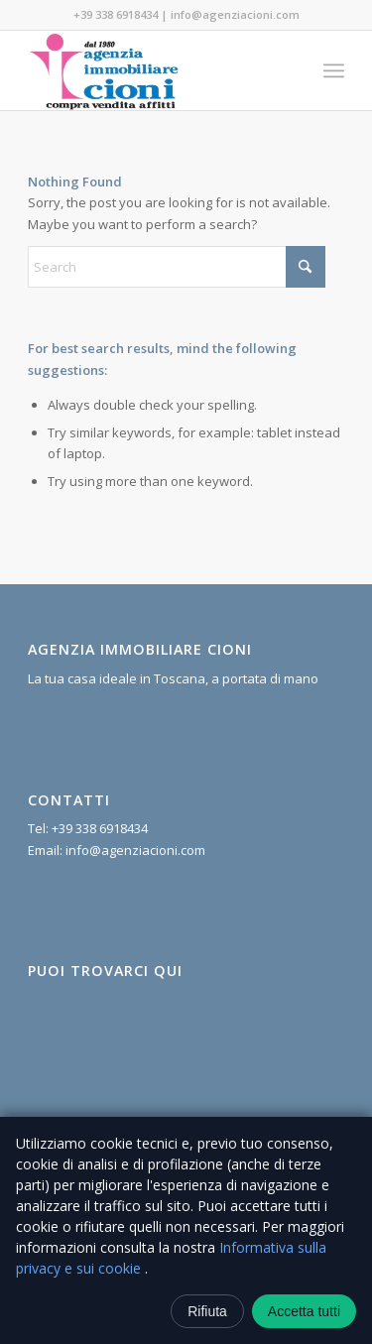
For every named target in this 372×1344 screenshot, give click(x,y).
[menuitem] (333, 70)
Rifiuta (207, 1311)
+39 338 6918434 (115, 14)
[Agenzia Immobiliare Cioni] (154, 70)
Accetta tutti (304, 1311)
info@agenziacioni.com (235, 14)
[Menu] (333, 70)
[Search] (176, 267)
